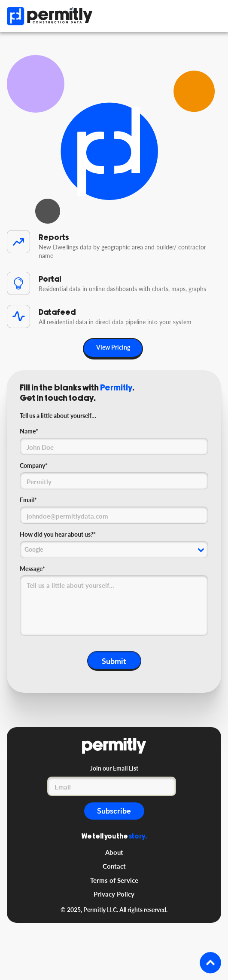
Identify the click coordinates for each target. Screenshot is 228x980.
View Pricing (113, 347)
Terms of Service (114, 880)
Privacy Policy (114, 894)
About (114, 852)
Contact (114, 866)
